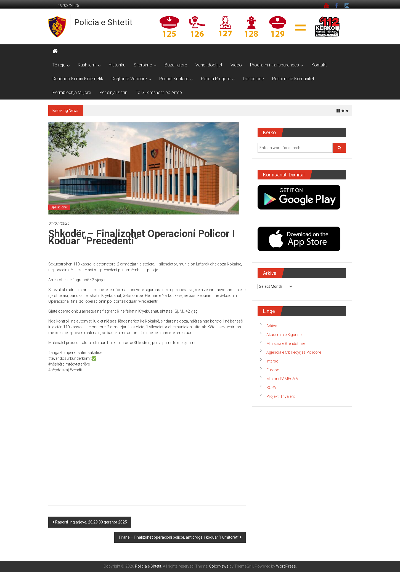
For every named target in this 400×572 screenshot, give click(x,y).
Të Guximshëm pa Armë (159, 92)
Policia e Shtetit (104, 22)
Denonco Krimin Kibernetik (77, 78)
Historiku (117, 65)
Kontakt (319, 65)
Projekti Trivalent (280, 396)
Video (236, 65)
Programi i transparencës (274, 65)
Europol (273, 370)
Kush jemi (87, 65)
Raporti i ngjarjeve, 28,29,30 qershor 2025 (91, 522)
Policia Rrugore (216, 78)
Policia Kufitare (174, 78)
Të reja (58, 65)
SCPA (271, 387)
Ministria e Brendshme (285, 343)
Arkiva (271, 326)
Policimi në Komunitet (293, 78)
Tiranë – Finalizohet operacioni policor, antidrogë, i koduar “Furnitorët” (178, 537)
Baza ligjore (176, 65)
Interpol (272, 361)
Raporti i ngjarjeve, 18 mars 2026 (115, 110)
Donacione (253, 78)
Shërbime (143, 65)
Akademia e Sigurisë (283, 334)
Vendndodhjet (208, 65)
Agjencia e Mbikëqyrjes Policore (293, 352)
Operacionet (59, 207)
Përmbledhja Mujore (71, 92)
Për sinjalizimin (113, 92)
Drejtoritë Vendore (129, 78)
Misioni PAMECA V (282, 379)
